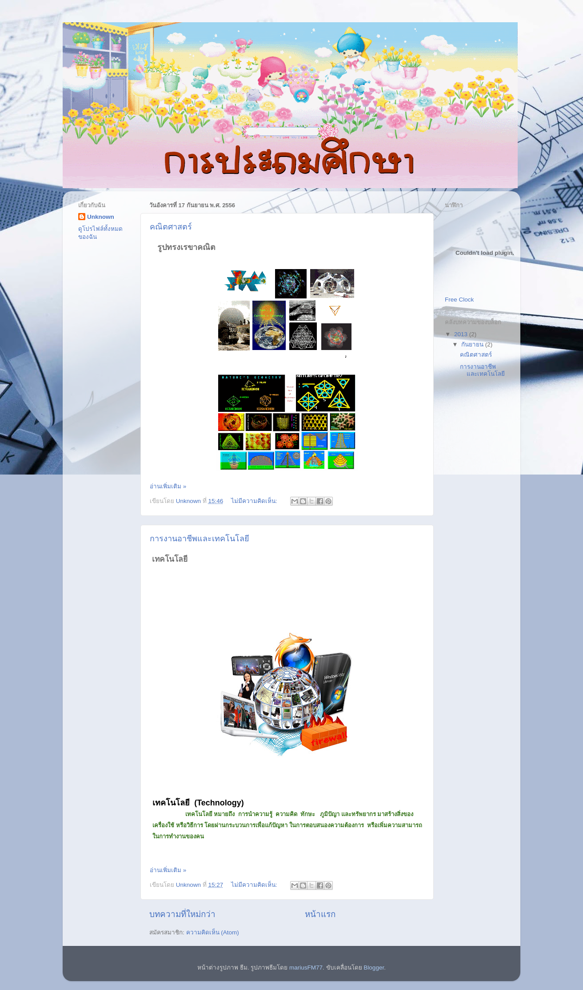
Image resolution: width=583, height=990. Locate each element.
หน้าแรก (320, 914)
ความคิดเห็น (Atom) (212, 932)
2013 (461, 334)
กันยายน (473, 344)
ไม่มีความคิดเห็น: (255, 501)
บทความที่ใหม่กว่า (182, 914)
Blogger (373, 967)
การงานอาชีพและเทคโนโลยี (199, 538)
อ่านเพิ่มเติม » (168, 486)
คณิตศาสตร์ (171, 226)
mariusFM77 (306, 967)
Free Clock (459, 299)
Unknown (100, 216)
